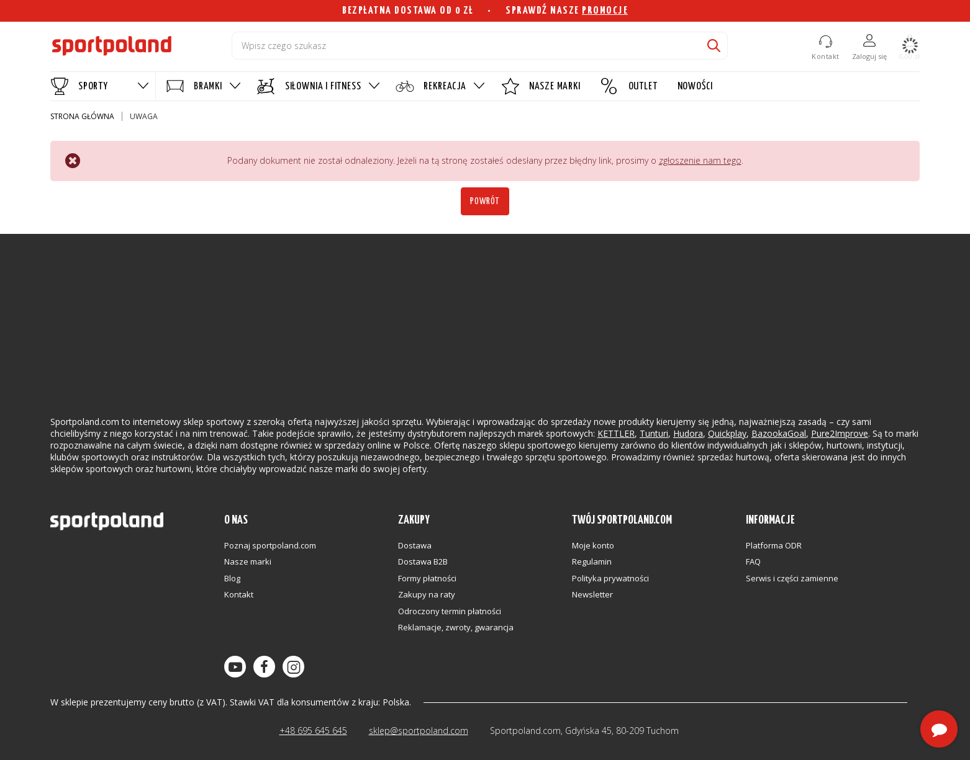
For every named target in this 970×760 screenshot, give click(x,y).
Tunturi (654, 433)
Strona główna (82, 116)
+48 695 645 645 (313, 730)
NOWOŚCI (696, 86)
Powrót (484, 201)
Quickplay (727, 433)
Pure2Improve (839, 433)
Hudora (688, 433)
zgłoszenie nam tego (700, 160)
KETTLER (616, 433)
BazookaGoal (778, 433)
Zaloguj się (869, 56)
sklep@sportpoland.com (418, 730)
